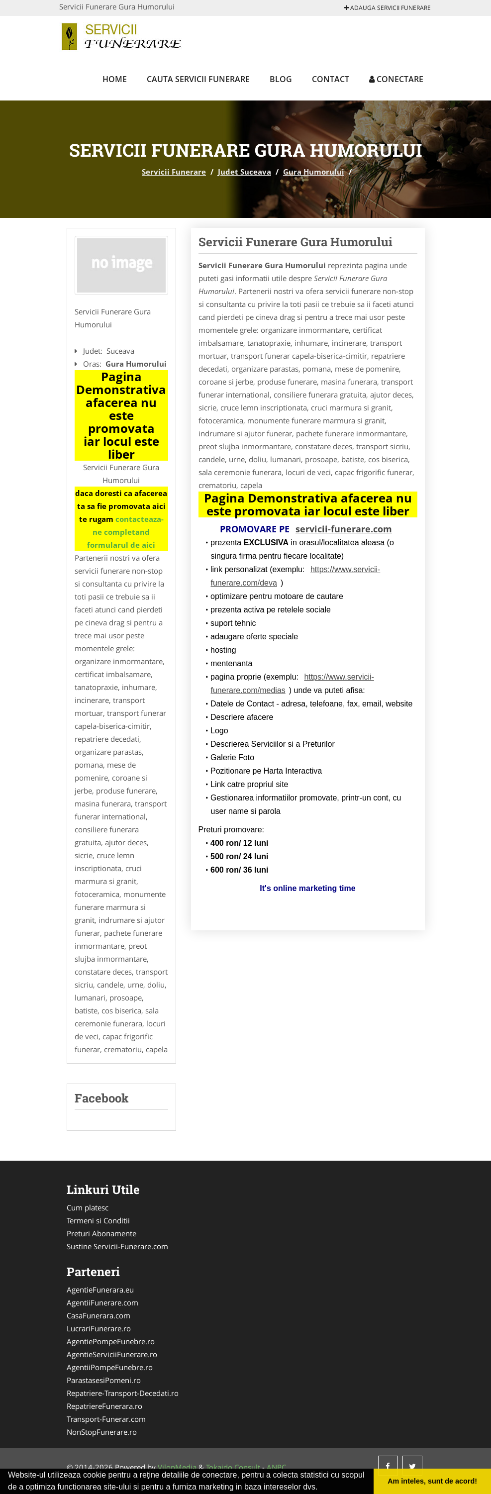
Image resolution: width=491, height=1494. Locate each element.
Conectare (396, 79)
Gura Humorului (313, 172)
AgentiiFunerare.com (102, 1302)
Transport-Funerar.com (106, 1419)
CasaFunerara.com (98, 1315)
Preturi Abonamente (101, 1233)
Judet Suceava (244, 172)
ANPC (276, 1467)
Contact (330, 79)
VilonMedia (177, 1467)
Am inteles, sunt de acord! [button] (432, 1481)
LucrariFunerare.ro (99, 1328)
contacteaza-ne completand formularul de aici (125, 532)
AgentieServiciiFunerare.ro (112, 1354)
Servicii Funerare (174, 172)
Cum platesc (87, 1207)
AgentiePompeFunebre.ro (111, 1341)
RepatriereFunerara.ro (104, 1406)
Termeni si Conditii (98, 1220)
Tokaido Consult (233, 1467)
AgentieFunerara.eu (100, 1290)
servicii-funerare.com (343, 529)
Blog (281, 79)
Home (114, 79)
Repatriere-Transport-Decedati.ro (123, 1393)
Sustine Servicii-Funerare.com (117, 1246)
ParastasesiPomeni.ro (104, 1380)
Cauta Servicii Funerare (198, 79)
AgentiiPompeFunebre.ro (110, 1367)
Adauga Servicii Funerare (387, 7)
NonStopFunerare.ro (102, 1432)
